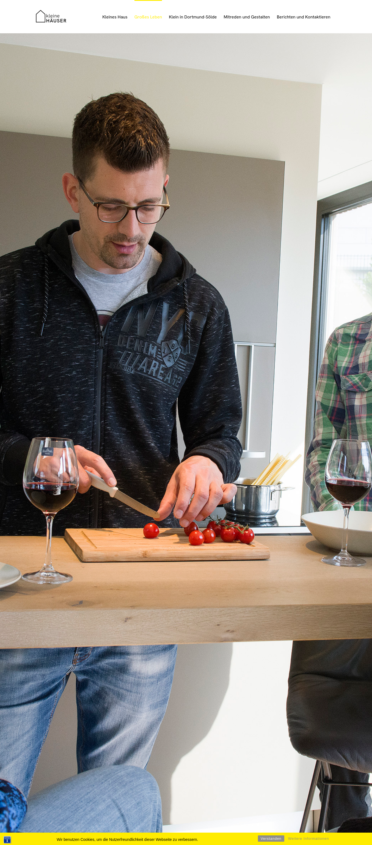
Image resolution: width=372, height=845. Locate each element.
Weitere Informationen (308, 838)
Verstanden (271, 838)
